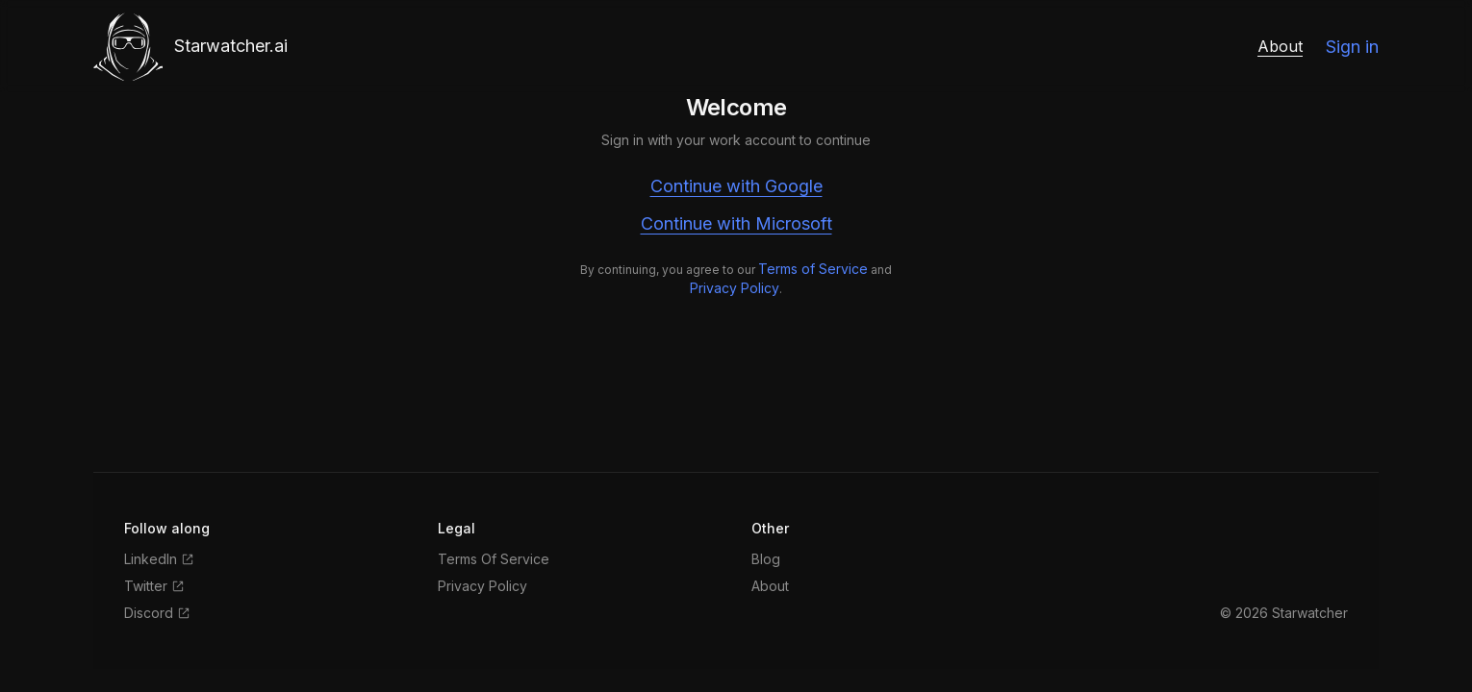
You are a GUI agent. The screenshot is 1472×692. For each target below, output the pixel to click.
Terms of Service (813, 268)
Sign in (1352, 47)
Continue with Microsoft (736, 223)
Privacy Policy (734, 288)
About (1280, 46)
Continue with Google (736, 186)
